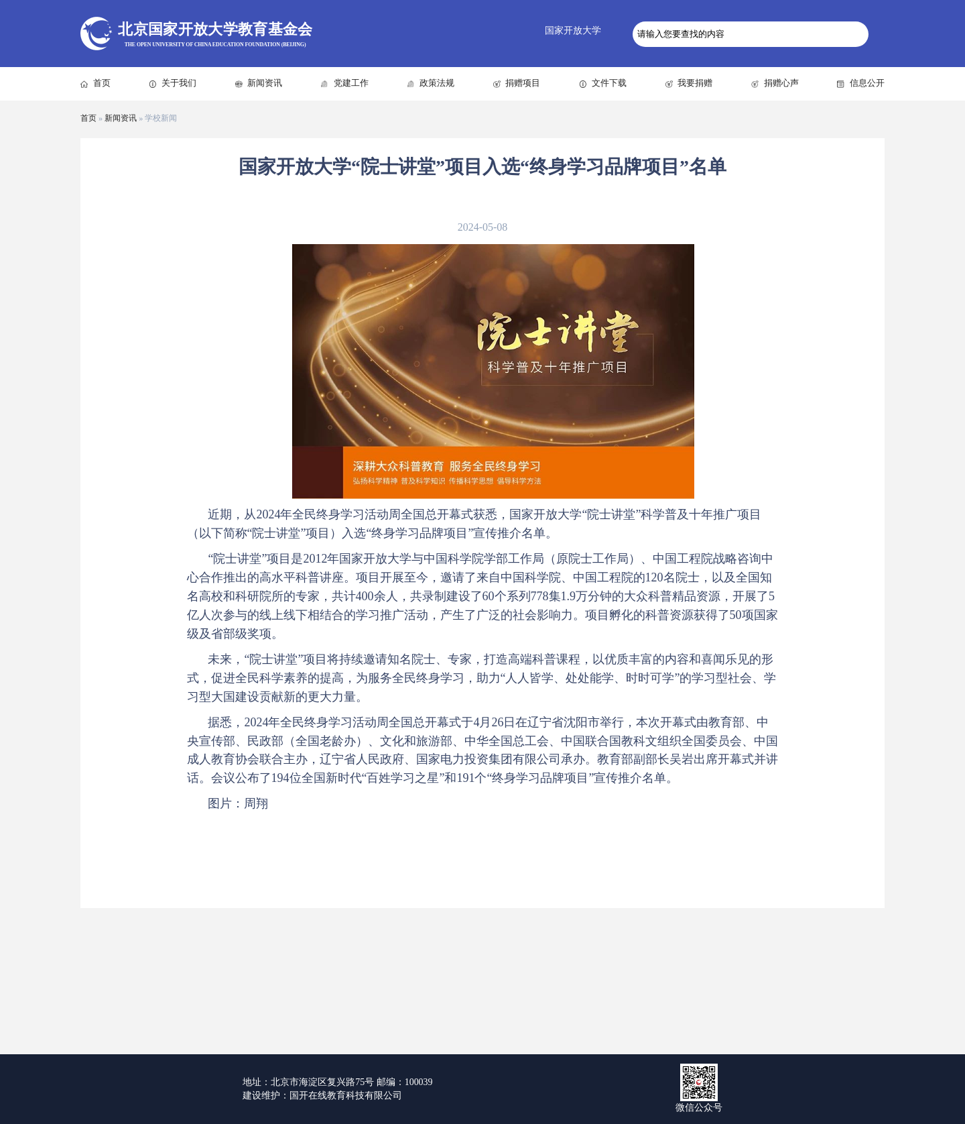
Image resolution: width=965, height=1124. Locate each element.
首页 (102, 83)
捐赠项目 (522, 83)
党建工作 (351, 83)
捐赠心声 (781, 83)
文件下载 (609, 83)
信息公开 (867, 83)
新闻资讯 (264, 83)
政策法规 (437, 83)
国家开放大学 (573, 30)
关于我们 (179, 83)
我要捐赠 (695, 83)
